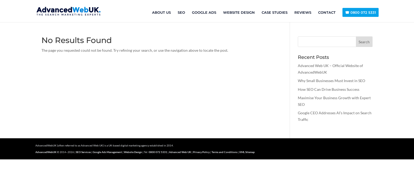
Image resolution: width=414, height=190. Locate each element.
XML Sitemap (247, 152)
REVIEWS (302, 13)
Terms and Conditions (224, 152)
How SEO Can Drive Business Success (328, 89)
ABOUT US (161, 13)
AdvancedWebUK (46, 152)
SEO (181, 13)
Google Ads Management (107, 152)
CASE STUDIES (275, 13)
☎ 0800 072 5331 (360, 12)
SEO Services (83, 152)
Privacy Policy (201, 152)
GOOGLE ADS (204, 13)
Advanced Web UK (180, 152)
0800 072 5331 (158, 152)
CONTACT (327, 13)
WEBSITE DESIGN (239, 13)
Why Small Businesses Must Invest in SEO (331, 80)
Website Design (133, 152)
